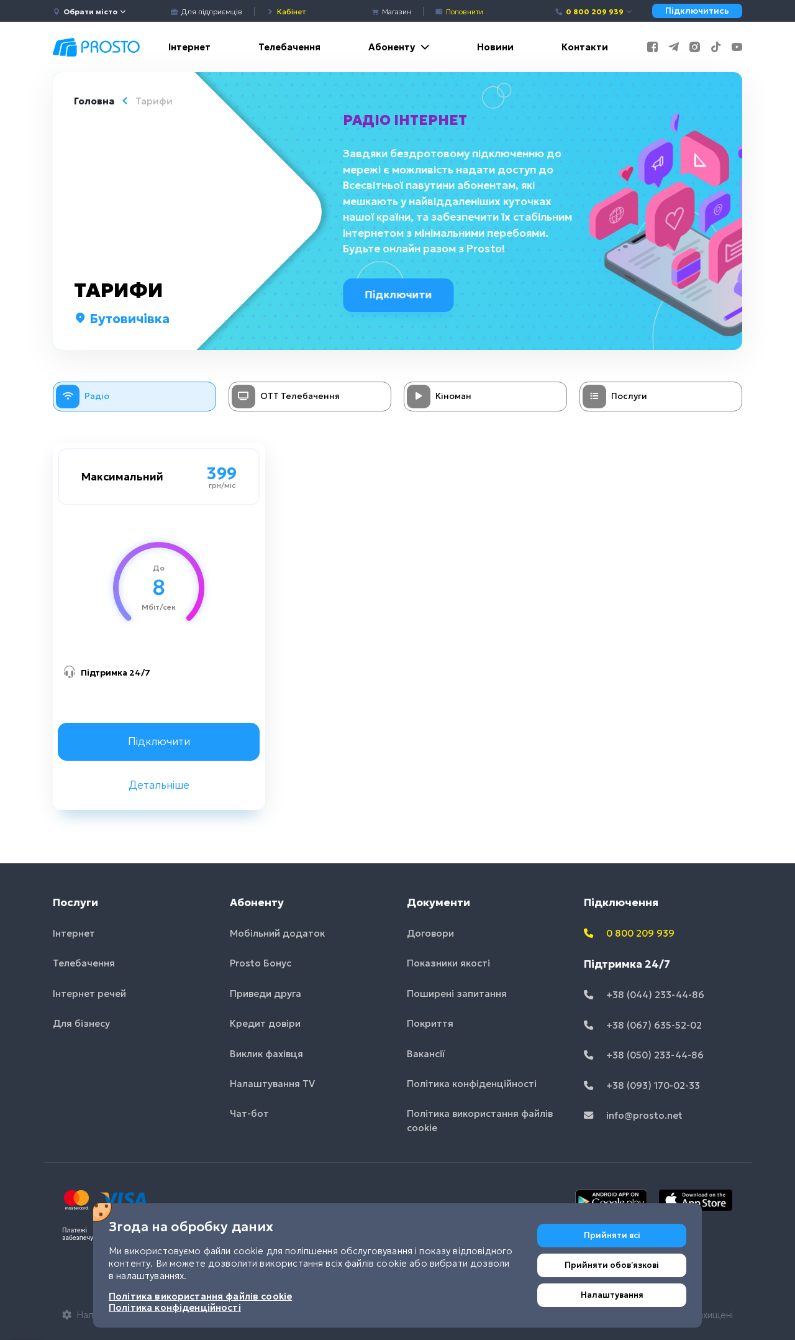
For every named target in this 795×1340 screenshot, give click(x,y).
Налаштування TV (272, 1084)
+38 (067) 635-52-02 (643, 1025)
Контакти (584, 47)
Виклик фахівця (266, 1054)
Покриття (430, 1023)
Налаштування (612, 1295)
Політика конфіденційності (472, 1084)
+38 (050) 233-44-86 (644, 1055)
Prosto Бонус (260, 963)
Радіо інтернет (406, 120)
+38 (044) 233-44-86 (644, 995)
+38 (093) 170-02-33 (642, 1085)
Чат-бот (249, 1113)
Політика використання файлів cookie (480, 1121)
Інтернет (189, 47)
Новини (495, 47)
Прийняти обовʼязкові (612, 1265)
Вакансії (426, 1054)
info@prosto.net (633, 1115)
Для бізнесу (81, 1023)
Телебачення (289, 47)
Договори (430, 933)
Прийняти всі (612, 1235)
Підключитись (697, 11)
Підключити (401, 294)
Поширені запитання (457, 993)
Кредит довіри (265, 1023)
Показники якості (448, 963)
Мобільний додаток (277, 933)
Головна (94, 101)
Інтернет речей (89, 993)
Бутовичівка (122, 319)
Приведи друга (265, 993)
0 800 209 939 (594, 11)
